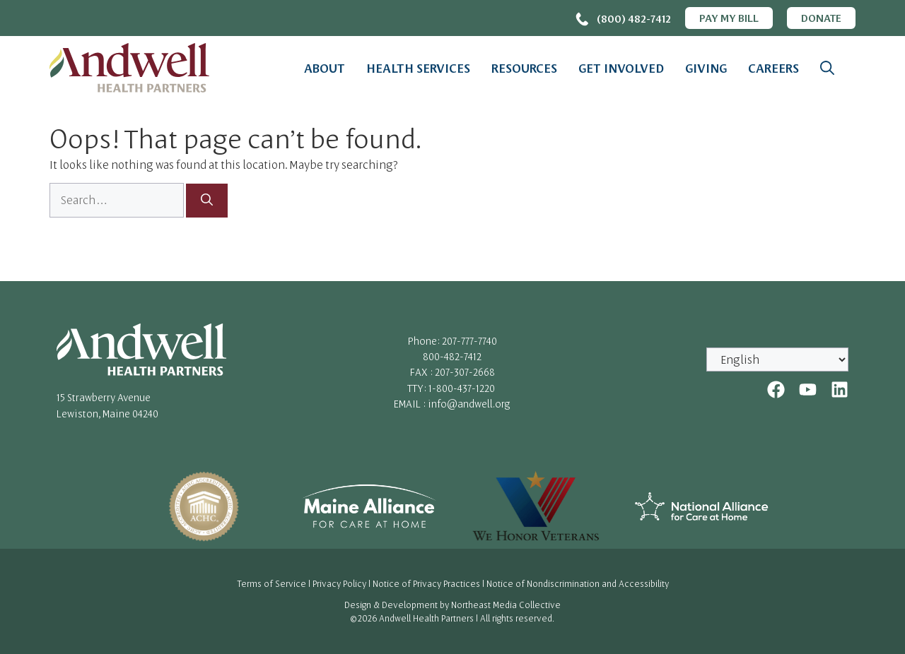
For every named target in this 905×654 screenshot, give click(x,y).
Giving (706, 68)
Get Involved (621, 68)
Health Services (418, 68)
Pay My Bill (729, 17)
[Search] (207, 201)
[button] (827, 68)
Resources (524, 68)
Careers (773, 68)
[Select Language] (777, 359)
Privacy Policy (339, 583)
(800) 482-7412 (634, 18)
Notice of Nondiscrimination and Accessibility (577, 583)
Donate (821, 17)
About (324, 68)
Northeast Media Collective (506, 604)
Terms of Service (271, 583)
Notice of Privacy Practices (426, 583)
